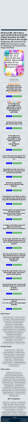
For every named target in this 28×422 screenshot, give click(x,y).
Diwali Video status (9, 385)
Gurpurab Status (20, 355)
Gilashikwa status (6, 412)
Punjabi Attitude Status (18, 357)
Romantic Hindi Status (8, 342)
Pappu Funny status (19, 404)
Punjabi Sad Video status (19, 387)
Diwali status (6, 414)
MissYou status (12, 407)
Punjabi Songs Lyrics (14, 365)
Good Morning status (10, 409)
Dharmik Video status (9, 352)
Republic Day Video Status (19, 380)
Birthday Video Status (8, 382)
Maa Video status (7, 387)
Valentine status (22, 412)
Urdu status (14, 402)
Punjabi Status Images (9, 355)
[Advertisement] (14, 15)
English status (6, 402)
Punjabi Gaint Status (18, 360)
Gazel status (20, 409)
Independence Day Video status (14, 372)
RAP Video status (20, 377)
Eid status (14, 412)
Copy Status (9, 96)
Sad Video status (19, 385)
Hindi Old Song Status (20, 382)
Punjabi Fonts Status (7, 362)
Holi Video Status (14, 79)
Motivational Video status (8, 390)
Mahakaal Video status (8, 392)
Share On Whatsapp (17, 96)
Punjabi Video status (10, 350)
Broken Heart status (8, 404)
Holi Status (4, 407)
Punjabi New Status (19, 352)
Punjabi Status (19, 350)
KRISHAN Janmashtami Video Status (14, 375)
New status (5, 420)
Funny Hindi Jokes (18, 339)
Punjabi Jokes (8, 357)
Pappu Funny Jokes (20, 342)
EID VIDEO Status (7, 380)
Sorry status (22, 414)
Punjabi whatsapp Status (19, 362)
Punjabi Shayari (8, 360)
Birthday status (21, 402)
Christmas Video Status (9, 377)
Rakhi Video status (14, 395)
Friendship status (22, 407)
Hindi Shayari (9, 339)
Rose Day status (14, 414)
